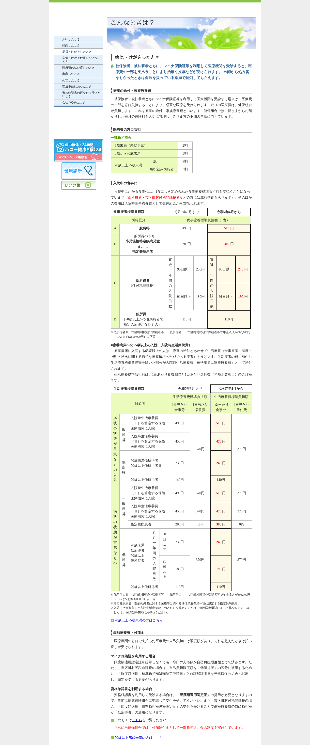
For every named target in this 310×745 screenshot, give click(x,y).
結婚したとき (71, 45)
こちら (137, 720)
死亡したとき (71, 80)
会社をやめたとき (74, 102)
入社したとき (71, 39)
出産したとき (71, 74)
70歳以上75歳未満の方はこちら (139, 620)
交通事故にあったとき (77, 86)
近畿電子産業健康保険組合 (88, 9)
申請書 (78, 122)
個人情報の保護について (78, 132)
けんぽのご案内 (78, 21)
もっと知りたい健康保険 (78, 112)
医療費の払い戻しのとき (78, 67)
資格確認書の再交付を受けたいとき (81, 94)
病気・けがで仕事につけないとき (81, 59)
